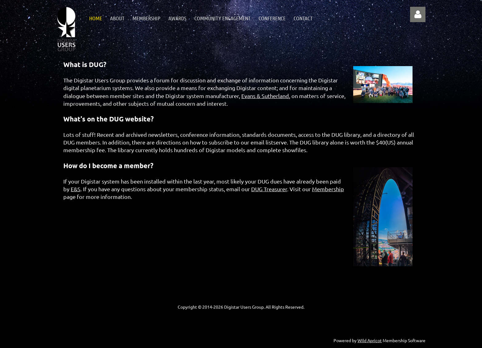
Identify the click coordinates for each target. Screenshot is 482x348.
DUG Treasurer (269, 189)
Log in (417, 14)
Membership (328, 189)
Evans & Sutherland (265, 96)
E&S (76, 189)
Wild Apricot (370, 340)
